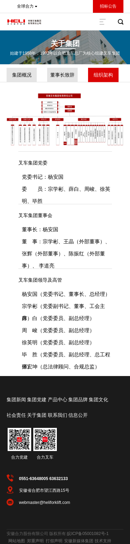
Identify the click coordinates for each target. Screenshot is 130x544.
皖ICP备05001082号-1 (88, 533)
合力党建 (19, 457)
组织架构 (103, 75)
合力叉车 (45, 457)
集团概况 (22, 75)
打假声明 (54, 540)
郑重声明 (35, 540)
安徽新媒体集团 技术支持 (87, 540)
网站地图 (16, 540)
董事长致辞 (62, 75)
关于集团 (65, 43)
